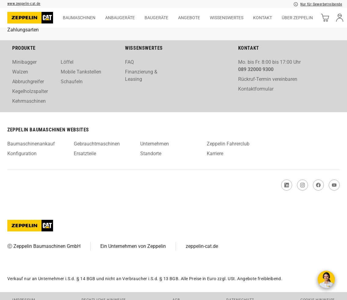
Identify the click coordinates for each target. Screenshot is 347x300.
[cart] (325, 17)
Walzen (20, 72)
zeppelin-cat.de (202, 246)
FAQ (129, 62)
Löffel (67, 62)
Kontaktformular (256, 89)
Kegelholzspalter (30, 91)
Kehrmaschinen (29, 101)
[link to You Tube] (334, 185)
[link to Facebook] (318, 185)
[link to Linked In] (286, 185)
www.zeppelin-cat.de (24, 4)
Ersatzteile (85, 153)
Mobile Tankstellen (81, 72)
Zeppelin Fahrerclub (228, 144)
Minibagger (24, 62)
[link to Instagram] (302, 185)
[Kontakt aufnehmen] (326, 279)
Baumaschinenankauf (31, 144)
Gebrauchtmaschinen (97, 144)
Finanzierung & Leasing (141, 75)
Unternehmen (154, 144)
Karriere (215, 153)
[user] (339, 17)
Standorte (150, 153)
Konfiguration (22, 153)
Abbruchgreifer (28, 81)
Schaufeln (72, 81)
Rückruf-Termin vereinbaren (267, 79)
